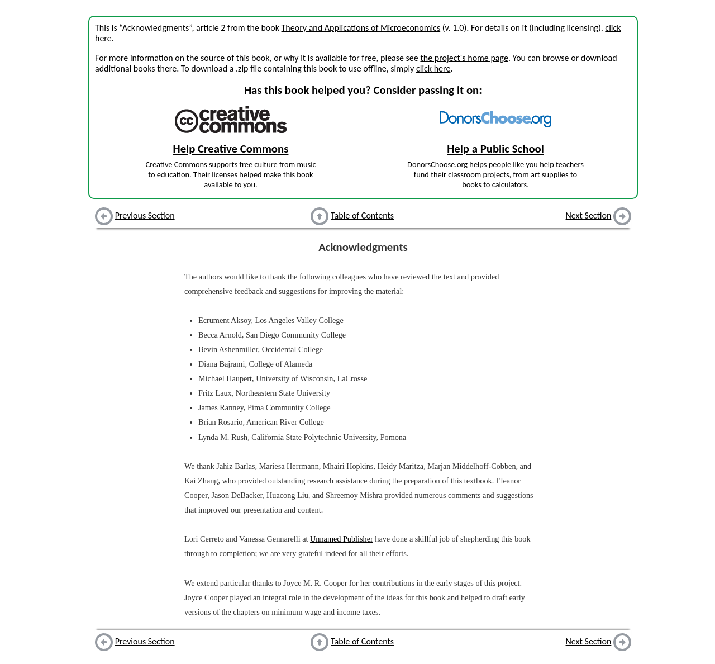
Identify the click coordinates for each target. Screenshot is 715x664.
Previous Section (145, 215)
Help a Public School (495, 148)
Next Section (589, 215)
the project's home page (464, 58)
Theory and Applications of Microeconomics (361, 27)
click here (433, 68)
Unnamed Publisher (341, 538)
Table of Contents (362, 215)
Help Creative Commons (231, 148)
